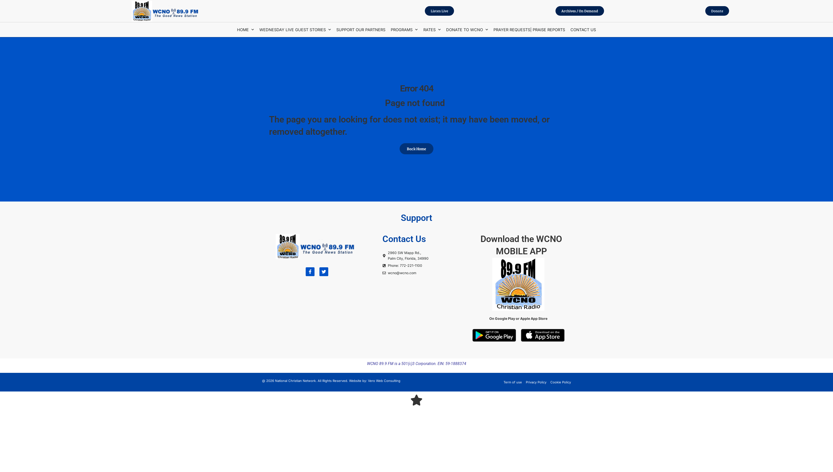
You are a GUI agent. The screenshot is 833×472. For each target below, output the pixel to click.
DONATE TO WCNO (467, 29)
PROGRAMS (404, 29)
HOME (245, 29)
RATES (432, 29)
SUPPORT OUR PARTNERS (360, 29)
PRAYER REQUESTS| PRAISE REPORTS (529, 29)
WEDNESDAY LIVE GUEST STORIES (295, 29)
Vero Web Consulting (384, 381)
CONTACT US (583, 29)
